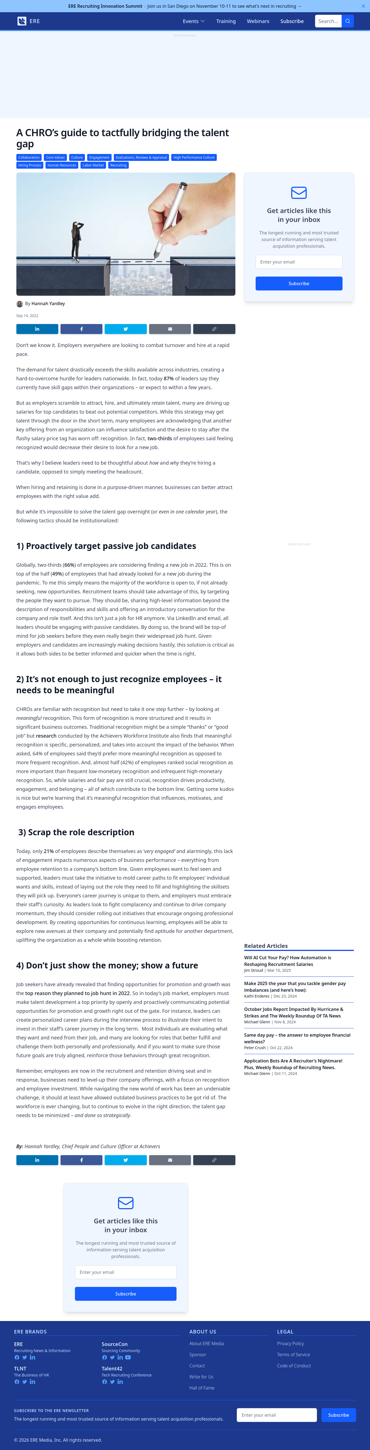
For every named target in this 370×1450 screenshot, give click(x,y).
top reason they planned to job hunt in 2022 (77, 993)
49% (57, 573)
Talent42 (112, 1368)
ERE (18, 1344)
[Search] (348, 21)
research (46, 735)
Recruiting (118, 165)
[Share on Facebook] (81, 329)
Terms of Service (293, 1355)
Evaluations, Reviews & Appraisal (141, 157)
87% (169, 378)
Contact (197, 1366)
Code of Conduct (294, 1366)
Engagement (99, 157)
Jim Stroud (253, 970)
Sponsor (198, 1355)
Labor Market (93, 165)
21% (49, 851)
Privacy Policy (290, 1343)
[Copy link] (214, 329)
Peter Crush (255, 1047)
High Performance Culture (194, 157)
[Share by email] (170, 329)
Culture (77, 157)
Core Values (55, 157)
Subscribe (125, 1294)
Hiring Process (30, 165)
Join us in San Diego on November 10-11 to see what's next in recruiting (185, 6)
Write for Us (202, 1377)
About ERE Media (207, 1343)
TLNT (20, 1368)
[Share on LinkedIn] (37, 329)
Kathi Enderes (257, 996)
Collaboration (29, 157)
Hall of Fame (202, 1388)
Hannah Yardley (48, 303)
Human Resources (62, 165)
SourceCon (115, 1344)
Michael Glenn (257, 1021)
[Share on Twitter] (126, 329)
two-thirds (159, 438)
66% (69, 564)
